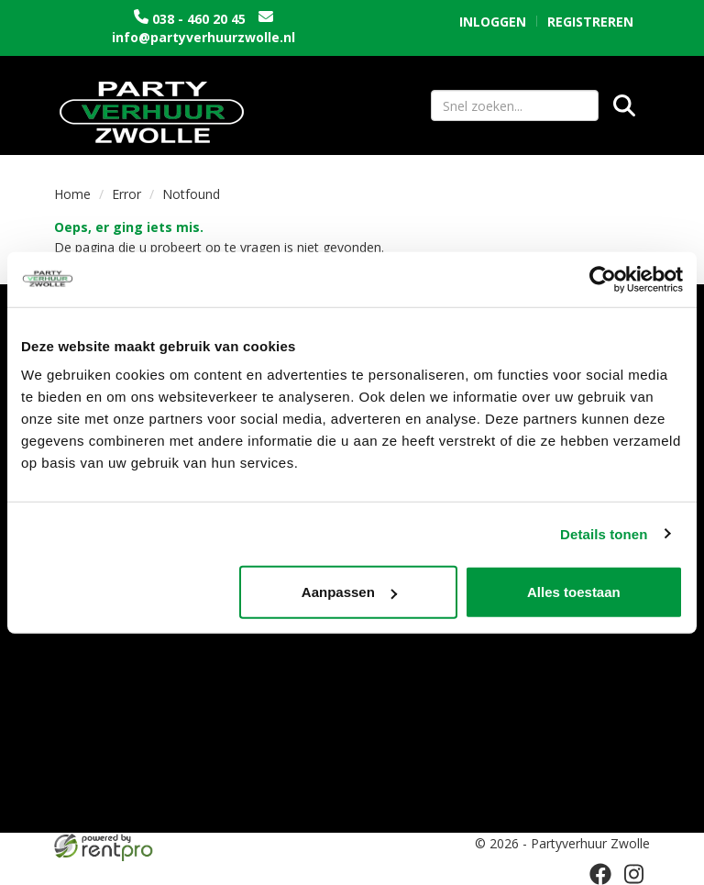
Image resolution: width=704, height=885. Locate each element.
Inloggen (492, 21)
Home (72, 194)
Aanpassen (349, 592)
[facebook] (600, 874)
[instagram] (633, 874)
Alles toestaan (574, 592)
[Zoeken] (624, 105)
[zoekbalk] (515, 105)
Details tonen (603, 533)
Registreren (590, 21)
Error (126, 194)
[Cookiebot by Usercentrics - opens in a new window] (602, 279)
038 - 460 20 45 (198, 19)
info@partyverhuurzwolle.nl (203, 37)
